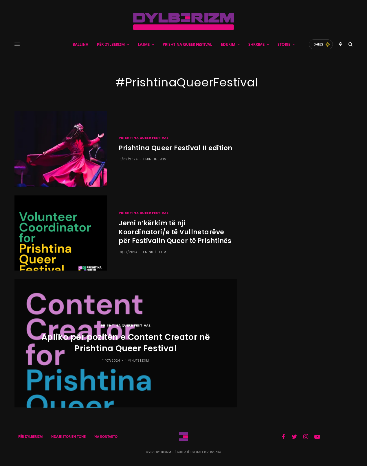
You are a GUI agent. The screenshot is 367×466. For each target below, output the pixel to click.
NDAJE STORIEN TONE (68, 437)
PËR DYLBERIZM (30, 437)
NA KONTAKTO (106, 437)
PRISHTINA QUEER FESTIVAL (143, 137)
